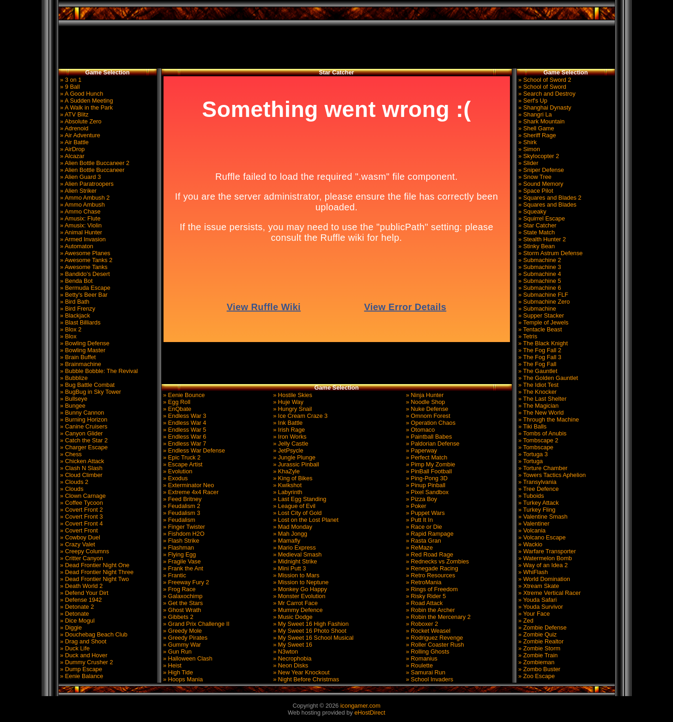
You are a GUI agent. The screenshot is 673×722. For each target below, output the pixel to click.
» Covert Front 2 (81, 509)
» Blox (68, 336)
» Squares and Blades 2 (549, 197)
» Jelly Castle (290, 443)
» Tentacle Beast (539, 329)
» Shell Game (535, 128)
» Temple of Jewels (543, 322)
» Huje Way (287, 401)
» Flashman (178, 547)
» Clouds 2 (74, 481)
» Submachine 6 (539, 287)
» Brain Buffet (77, 357)
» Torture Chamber (542, 468)
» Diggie (70, 627)
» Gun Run (177, 651)
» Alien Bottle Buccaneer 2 (94, 162)
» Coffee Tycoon (81, 502)
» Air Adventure (79, 135)
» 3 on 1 (70, 79)
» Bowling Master (82, 350)
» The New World (540, 412)
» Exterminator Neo (188, 485)
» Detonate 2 (76, 606)
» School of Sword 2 (544, 79)
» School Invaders (428, 679)
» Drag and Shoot (83, 641)
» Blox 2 (70, 329)
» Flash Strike (181, 540)
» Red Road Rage (428, 554)
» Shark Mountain (541, 121)
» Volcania (531, 530)
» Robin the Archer (429, 609)
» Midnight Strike (294, 561)
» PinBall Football (428, 471)
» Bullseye (73, 398)
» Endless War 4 (184, 422)
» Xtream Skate (538, 585)
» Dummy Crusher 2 (86, 662)
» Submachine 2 (539, 260)
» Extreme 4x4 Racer (190, 492)
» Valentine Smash (542, 516)
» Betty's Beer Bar (83, 294)
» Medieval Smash (297, 554)
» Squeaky (531, 211)
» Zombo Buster (539, 669)
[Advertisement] (337, 47)
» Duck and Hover (83, 655)
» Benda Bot (76, 280)
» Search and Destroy (546, 93)
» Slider (528, 162)
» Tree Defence (538, 488)
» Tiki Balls (532, 426)
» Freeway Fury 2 (185, 582)
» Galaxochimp (182, 596)
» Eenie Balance (81, 676)
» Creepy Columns (84, 551)
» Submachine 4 (539, 273)
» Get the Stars (182, 603)
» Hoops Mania (182, 679)
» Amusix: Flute (80, 218)
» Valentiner (533, 523)
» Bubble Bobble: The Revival (98, 370)
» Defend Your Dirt (84, 592)
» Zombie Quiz (537, 634)
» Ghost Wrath (181, 609)
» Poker (415, 505)
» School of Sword (541, 86)
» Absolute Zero (80, 121)
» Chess (70, 454)
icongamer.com (360, 705)
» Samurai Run (424, 672)
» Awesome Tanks (83, 266)
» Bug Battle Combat (87, 384)
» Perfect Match (425, 457)
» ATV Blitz (74, 114)
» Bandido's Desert (84, 273)
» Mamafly (286, 540)
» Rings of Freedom (431, 589)
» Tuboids (530, 495)
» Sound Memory (540, 183)
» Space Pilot (535, 190)
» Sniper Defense (540, 169)
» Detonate (74, 613)
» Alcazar (72, 156)
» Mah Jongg (290, 533)
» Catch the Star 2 (83, 440)
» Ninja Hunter (423, 395)
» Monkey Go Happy (299, 589)
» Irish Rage (288, 429)
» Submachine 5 (539, 280)
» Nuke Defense (426, 408)
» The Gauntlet (537, 370)
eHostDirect (369, 712)
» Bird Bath (74, 301)
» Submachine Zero (543, 301)
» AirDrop (72, 149)
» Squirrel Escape (541, 218)
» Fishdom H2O (183, 533)
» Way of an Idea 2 (542, 565)
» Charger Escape (83, 447)
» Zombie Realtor (540, 641)
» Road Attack (423, 603)
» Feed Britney (182, 499)
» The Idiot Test (538, 384)
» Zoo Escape (536, 676)
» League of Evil (293, 505)
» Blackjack (74, 315)
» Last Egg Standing (299, 499)
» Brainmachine (80, 364)
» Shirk (527, 142)
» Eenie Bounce (183, 395)
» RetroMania (422, 582)
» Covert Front (78, 530)
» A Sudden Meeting (86, 100)
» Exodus (175, 478)
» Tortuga (530, 461)
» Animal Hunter (81, 232)
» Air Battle (74, 142)
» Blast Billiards (80, 322)
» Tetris (527, 336)
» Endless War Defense (193, 450)
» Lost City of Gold (297, 512)
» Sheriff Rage (536, 135)
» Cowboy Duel (79, 537)
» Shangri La (534, 114)
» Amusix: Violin (80, 225)
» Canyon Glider (81, 433)
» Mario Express (294, 547)
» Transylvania (537, 481)
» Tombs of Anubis (542, 433)
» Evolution (177, 471)
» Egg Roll (176, 401)
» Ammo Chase (80, 211)
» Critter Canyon (81, 558)
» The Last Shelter (542, 398)
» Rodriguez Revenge (433, 637)
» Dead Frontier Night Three (96, 572)
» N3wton (285, 651)
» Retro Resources (429, 575)
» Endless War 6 (184, 436)
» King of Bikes (292, 478)
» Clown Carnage (82, 495)
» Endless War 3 (184, 415)
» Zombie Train (537, 655)
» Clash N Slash (81, 468)
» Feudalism (178, 519)
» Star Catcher (537, 225)
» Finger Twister (183, 526)
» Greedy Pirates (185, 637)
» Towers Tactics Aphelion (551, 474)
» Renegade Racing (431, 568)
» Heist (172, 665)
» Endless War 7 (184, 443)
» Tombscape (535, 447)
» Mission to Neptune (300, 582)
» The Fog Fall (537, 364)
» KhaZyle (286, 471)
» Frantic (174, 575)
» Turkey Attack (538, 502)
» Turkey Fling (536, 509)
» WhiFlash (532, 572)
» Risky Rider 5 (425, 596)
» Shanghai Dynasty (544, 107)
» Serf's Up (532, 100)
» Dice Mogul (77, 620)
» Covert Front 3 (81, 516)
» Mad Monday (292, 526)
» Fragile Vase (181, 561)
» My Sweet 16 (292, 644)
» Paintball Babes (428, 436)
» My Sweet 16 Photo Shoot (309, 630)
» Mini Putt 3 (289, 568)
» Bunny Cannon (81, 412)
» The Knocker (537, 391)
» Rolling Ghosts (426, 651)
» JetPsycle (287, 450)
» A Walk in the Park (86, 107)
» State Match (536, 232)
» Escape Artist (182, 464)
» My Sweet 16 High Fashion (310, 623)
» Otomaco (419, 429)
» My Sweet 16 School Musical (313, 637)
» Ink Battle (287, 422)
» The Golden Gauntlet (547, 377)
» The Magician (538, 405)
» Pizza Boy (420, 499)
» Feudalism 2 (181, 505)
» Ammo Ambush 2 (84, 197)
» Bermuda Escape (84, 287)
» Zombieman (536, 662)
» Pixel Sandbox (426, 492)
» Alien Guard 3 (80, 176)
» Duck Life (74, 648)
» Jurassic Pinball (295, 464)
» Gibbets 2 (178, 616)
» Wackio (530, 544)
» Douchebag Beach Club (93, 634)
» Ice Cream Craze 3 (300, 415)
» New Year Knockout (301, 672)
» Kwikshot (287, 485)
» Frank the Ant (182, 568)
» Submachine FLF (543, 294)
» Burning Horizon (83, 419)
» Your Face (533, 613)
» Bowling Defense (84, 343)
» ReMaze (418, 547)
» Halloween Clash (187, 658)
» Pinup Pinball (424, 485)
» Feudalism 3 (181, 512)
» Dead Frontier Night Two (94, 578)
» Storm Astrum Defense (550, 253)
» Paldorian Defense (432, 443)
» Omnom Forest (427, 415)
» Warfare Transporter (546, 551)
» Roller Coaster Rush (434, 644)
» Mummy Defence (297, 609)
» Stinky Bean (536, 246)
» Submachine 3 (539, 266)
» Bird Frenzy (77, 308)
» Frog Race (179, 589)
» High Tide (177, 672)
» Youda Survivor (540, 606)
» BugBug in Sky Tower (90, 391)
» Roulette (418, 665)
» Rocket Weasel (427, 630)
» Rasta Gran (422, 540)
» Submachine (536, 308)
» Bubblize (73, 377)
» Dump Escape (81, 669)
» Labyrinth (287, 492)
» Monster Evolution (299, 596)
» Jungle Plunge (293, 457)
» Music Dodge (292, 616)
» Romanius (420, 658)
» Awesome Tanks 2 (86, 260)
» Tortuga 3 (532, 454)
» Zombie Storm (539, 648)
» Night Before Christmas (306, 679)
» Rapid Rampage (429, 533)
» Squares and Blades (546, 204)
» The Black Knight (542, 343)
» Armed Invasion (82, 239)
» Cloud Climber (81, 474)
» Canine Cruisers (83, 426)
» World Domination (543, 578)
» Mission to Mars (296, 575)
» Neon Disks (290, 665)
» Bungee (72, 405)
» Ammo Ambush (82, 204)
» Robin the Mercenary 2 (437, 616)
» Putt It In (418, 519)
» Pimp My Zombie (429, 464)
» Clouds (71, 488)
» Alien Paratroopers (86, 183)
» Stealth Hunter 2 (541, 239)
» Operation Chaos (429, 422)
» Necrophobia (292, 658)
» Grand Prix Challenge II (196, 623)
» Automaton (76, 246)
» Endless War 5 (184, 429)
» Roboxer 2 (421, 623)
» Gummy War (181, 644)
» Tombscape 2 (537, 440)
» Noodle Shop (424, 401)
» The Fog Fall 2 (539, 350)
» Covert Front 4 (81, 523)
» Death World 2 (81, 585)
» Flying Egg (179, 554)
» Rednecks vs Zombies (436, 561)
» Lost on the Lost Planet (305, 519)
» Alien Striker (78, 190)
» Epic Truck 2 (181, 457)
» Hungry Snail (292, 408)
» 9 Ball (69, 86)
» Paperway (420, 450)
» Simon (528, 149)
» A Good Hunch (81, 93)
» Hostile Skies (292, 395)
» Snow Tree (534, 176)
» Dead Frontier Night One (94, 565)
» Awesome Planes (84, 253)
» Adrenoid (74, 128)
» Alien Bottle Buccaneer (92, 169)
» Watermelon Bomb (544, 558)
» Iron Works (289, 436)
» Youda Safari (537, 599)
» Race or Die (423, 526)
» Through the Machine (548, 419)
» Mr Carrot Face (295, 603)
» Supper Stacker (540, 315)
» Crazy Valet (77, 544)
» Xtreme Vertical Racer (549, 592)
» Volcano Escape (541, 537)
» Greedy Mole (182, 630)
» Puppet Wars (424, 512)
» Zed (525, 620)
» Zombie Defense (542, 627)
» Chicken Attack (81, 461)
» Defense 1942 (80, 599)
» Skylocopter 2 (538, 156)
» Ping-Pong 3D (426, 478)
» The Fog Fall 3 (539, 357)
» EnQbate (177, 408)
